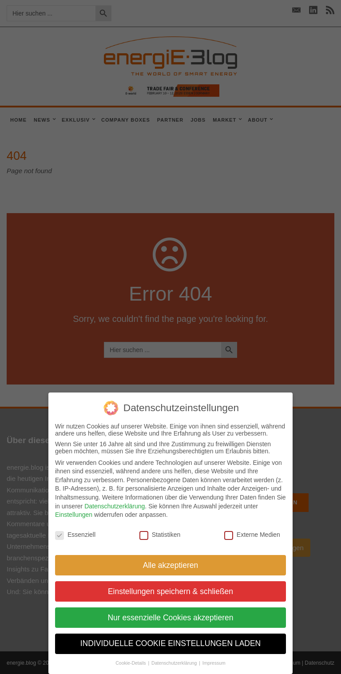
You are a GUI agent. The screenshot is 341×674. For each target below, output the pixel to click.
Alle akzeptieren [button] (170, 565)
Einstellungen (73, 514)
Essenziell (75, 534)
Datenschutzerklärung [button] (174, 663)
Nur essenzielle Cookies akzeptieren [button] (170, 617)
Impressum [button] (214, 663)
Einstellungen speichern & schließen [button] (170, 591)
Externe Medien (252, 534)
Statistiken (160, 534)
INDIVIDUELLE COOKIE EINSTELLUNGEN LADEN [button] (170, 643)
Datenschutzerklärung (114, 506)
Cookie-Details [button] (131, 663)
